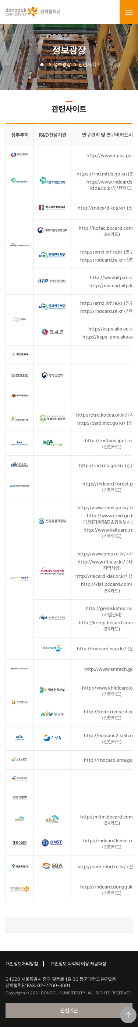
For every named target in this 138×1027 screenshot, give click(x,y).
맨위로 (128, 1015)
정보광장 (62, 64)
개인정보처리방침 (22, 964)
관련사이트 (89, 64)
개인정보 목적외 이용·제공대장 (78, 964)
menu (128, 12)
